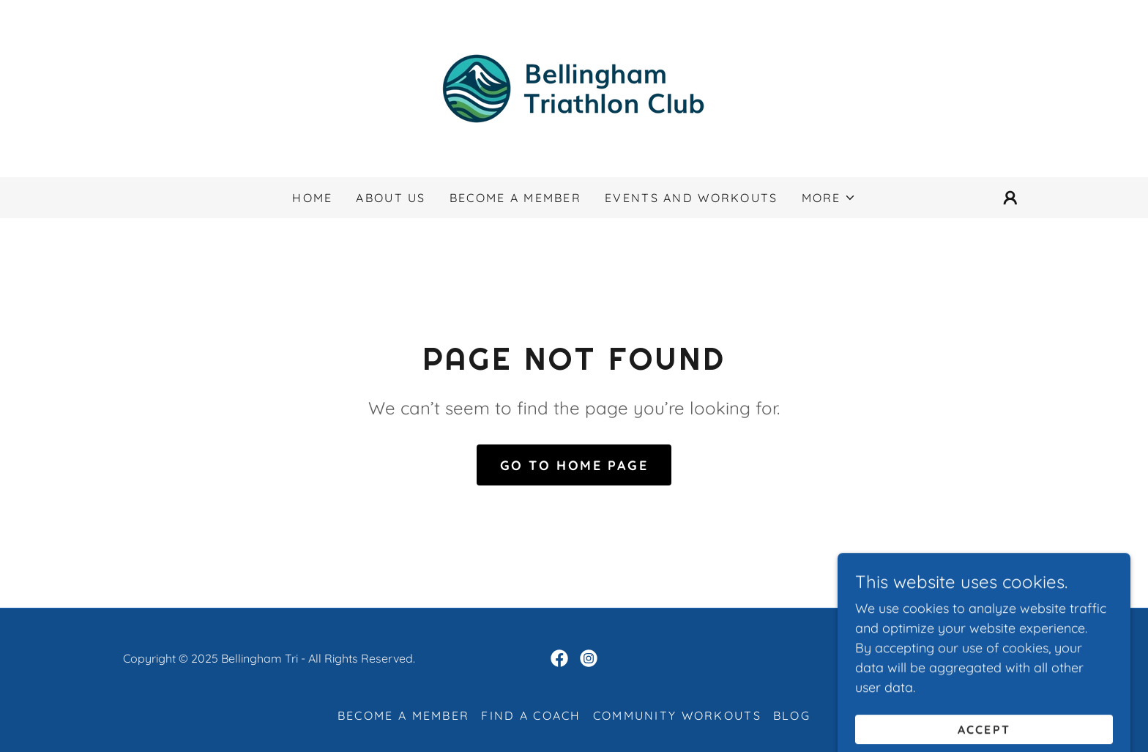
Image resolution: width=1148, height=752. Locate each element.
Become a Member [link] (515, 197)
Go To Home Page (574, 465)
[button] (829, 197)
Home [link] (312, 197)
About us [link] (390, 197)
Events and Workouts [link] (691, 197)
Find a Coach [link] (531, 715)
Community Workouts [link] (677, 715)
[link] (574, 87)
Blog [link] (791, 715)
